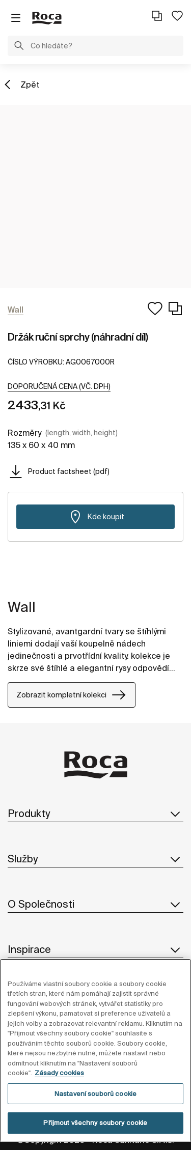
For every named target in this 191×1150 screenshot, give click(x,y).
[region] (95, 1050)
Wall (22, 606)
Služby (95, 859)
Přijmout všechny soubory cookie (95, 1123)
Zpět (29, 84)
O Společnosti (95, 904)
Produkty (95, 813)
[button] (19, 47)
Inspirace (95, 949)
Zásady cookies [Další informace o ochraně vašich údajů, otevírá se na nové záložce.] (59, 1073)
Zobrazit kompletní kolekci (71, 695)
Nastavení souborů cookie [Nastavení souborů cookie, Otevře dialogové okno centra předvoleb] (95, 1094)
